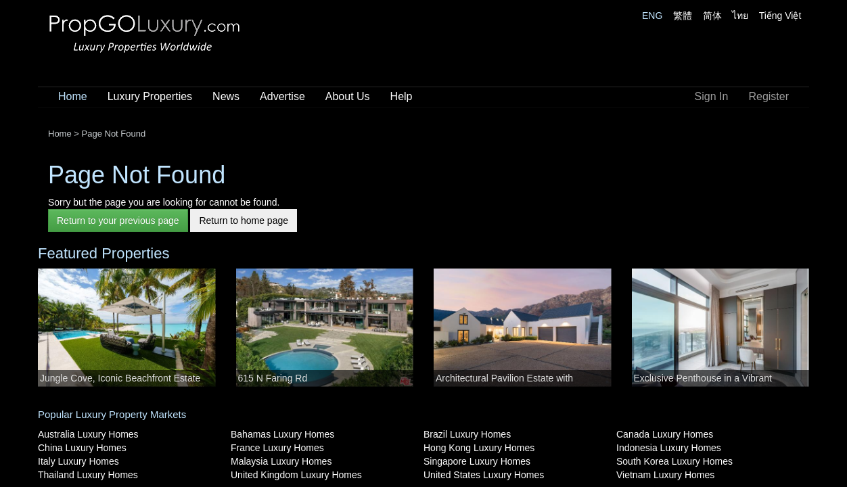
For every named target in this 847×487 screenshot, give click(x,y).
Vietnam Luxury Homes (665, 474)
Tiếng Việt (780, 15)
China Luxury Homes (82, 447)
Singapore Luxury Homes (477, 461)
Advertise (282, 96)
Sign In (712, 96)
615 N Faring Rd (273, 378)
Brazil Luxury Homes (467, 434)
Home (72, 96)
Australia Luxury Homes (88, 434)
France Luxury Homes (277, 447)
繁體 (682, 15)
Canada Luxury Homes (664, 434)
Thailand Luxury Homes (88, 474)
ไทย (740, 15)
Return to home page (243, 220)
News (225, 96)
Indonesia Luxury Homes (668, 447)
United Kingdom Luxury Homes (296, 474)
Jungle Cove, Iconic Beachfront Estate (120, 378)
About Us (347, 96)
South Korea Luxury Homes (674, 461)
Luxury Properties (150, 96)
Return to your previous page (118, 220)
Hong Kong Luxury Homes (479, 447)
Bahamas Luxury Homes (282, 434)
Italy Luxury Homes (78, 461)
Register (768, 96)
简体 (712, 15)
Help (401, 96)
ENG (652, 15)
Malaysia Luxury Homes (281, 461)
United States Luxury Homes (484, 474)
